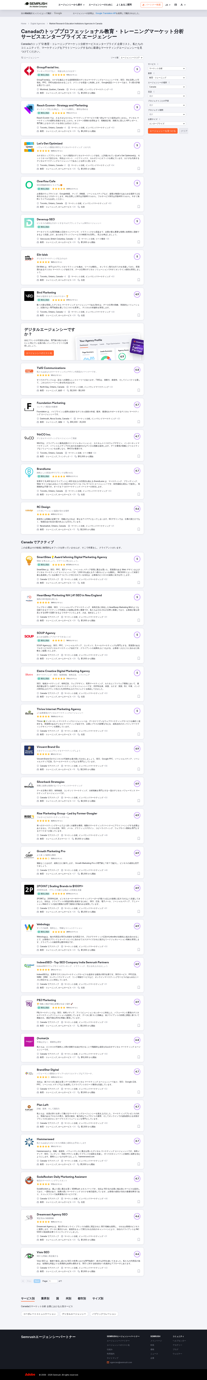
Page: (45, 1281)
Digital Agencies (38, 23)
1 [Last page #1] (61, 1281)
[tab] (28, 1298)
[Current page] (52, 1281)
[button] (168, 5)
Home (23, 23)
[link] (101, 5)
